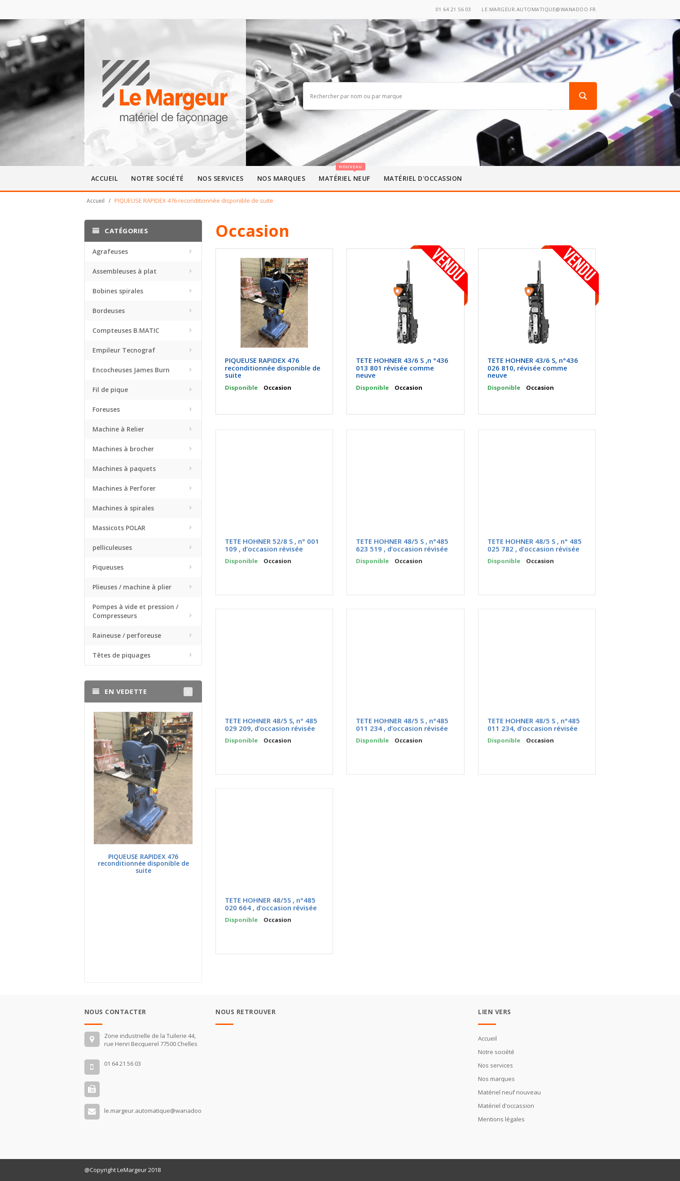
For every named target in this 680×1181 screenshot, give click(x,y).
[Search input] (438, 96)
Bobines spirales (117, 291)
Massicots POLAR (118, 527)
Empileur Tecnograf (123, 350)
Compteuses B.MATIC (125, 330)
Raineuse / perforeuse (126, 635)
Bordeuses (108, 310)
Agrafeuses (110, 251)
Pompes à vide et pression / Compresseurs (135, 611)
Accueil (104, 178)
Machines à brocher (123, 449)
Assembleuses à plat (124, 271)
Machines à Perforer (124, 488)
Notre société (157, 178)
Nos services (220, 178)
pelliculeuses (112, 547)
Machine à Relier (118, 429)
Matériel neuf (344, 174)
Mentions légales (501, 1119)
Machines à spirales (123, 508)
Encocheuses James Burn (131, 370)
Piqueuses (107, 567)
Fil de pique (110, 389)
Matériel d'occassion (423, 178)
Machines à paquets (124, 468)
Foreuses (106, 409)
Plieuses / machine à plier (131, 587)
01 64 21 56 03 (453, 9)
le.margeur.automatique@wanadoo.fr (539, 9)
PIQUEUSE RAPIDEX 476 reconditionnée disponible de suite (143, 867)
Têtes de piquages (121, 655)
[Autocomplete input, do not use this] (438, 110)
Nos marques (281, 178)
